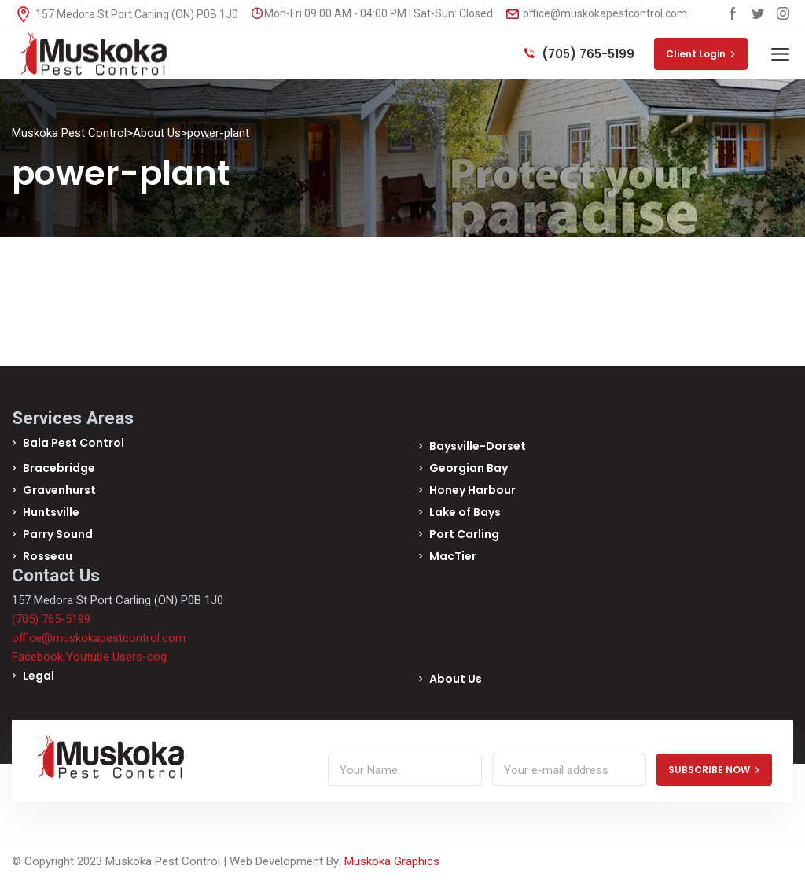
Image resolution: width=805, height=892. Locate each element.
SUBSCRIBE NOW (714, 769)
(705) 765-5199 (579, 54)
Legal (38, 676)
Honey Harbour (472, 490)
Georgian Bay (468, 468)
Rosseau (47, 556)
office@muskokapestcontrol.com (596, 13)
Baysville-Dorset (477, 446)
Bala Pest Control (73, 443)
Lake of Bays (465, 512)
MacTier (452, 556)
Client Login (701, 54)
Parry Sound (58, 534)
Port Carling (464, 534)
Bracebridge (59, 468)
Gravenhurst (59, 490)
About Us (455, 679)
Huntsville (51, 512)
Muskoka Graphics (391, 861)
